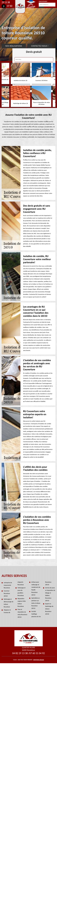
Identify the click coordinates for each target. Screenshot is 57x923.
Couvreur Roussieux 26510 (7, 593)
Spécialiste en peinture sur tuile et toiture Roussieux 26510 (35, 603)
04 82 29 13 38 (20, 653)
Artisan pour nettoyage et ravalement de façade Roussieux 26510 (35, 588)
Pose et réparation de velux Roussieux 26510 (22, 613)
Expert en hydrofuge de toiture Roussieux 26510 (49, 609)
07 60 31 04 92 (37, 653)
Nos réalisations (13, 46)
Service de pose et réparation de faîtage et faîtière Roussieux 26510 (50, 594)
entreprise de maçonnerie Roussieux (8, 585)
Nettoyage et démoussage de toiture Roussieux (8, 603)
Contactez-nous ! (40, 46)
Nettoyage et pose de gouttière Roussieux (21, 591)
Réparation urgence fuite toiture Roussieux (22, 602)
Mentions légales (38, 660)
